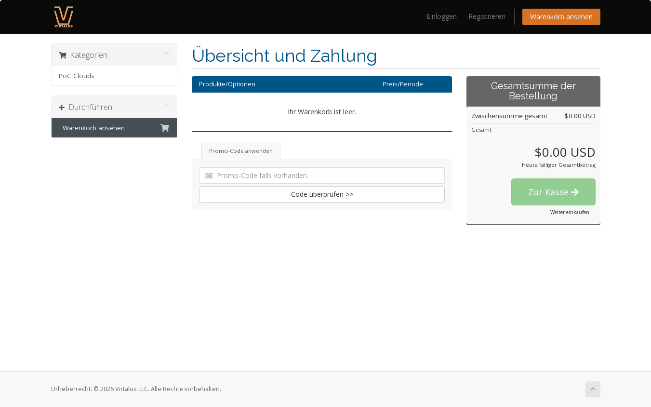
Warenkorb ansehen (561, 16)
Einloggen (441, 16)
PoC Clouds (76, 75)
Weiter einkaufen (569, 212)
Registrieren (486, 16)
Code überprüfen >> (322, 194)
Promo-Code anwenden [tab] (241, 150)
